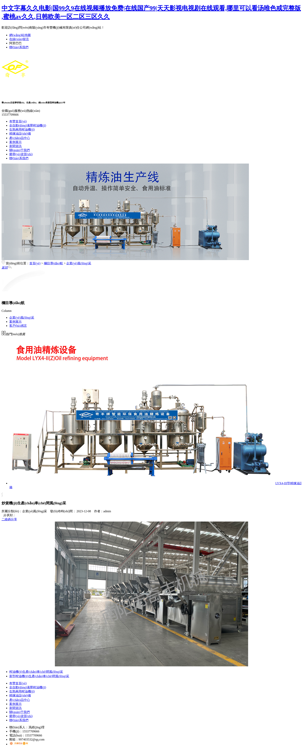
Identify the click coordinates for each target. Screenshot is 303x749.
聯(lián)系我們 (18, 47)
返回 (6, 267)
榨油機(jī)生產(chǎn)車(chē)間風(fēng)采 (36, 671)
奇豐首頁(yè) (18, 121)
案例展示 (15, 142)
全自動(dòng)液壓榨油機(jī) (27, 125)
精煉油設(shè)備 (20, 133)
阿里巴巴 (15, 43)
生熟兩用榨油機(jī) (22, 129)
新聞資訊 (15, 146)
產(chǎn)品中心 (19, 138)
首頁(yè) (35, 263)
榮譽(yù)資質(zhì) (21, 154)
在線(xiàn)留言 (19, 39)
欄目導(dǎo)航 (53, 263)
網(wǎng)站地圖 (20, 35)
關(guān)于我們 (19, 150)
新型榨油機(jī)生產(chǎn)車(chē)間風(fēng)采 (39, 676)
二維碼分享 (9, 519)
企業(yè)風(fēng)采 (78, 263)
